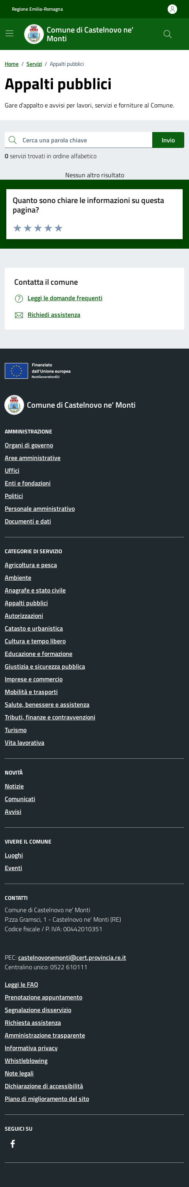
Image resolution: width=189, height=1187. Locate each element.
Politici (14, 495)
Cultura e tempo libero (35, 641)
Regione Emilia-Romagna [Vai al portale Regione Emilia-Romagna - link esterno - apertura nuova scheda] (37, 9)
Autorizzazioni (24, 615)
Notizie (14, 786)
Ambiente (18, 577)
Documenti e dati (28, 521)
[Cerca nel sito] (167, 34)
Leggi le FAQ (21, 984)
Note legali (19, 1073)
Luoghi (14, 855)
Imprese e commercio (33, 679)
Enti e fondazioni (28, 483)
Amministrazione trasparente (45, 1035)
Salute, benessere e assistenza (47, 704)
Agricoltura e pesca (31, 565)
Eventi (13, 868)
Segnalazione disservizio (38, 1009)
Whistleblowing (26, 1060)
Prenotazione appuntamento (43, 997)
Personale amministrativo (40, 508)
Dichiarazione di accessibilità (44, 1086)
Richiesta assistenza (33, 1022)
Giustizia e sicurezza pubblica (45, 666)
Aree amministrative (32, 457)
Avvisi (13, 811)
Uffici (12, 470)
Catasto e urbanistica (34, 628)
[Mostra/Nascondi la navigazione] (9, 33)
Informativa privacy (31, 1048)
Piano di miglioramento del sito (47, 1098)
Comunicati (20, 798)
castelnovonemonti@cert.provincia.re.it (72, 957)
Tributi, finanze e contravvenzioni (50, 717)
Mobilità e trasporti (31, 691)
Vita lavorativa (24, 742)
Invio (168, 140)
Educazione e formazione (38, 653)
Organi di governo (29, 445)
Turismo (15, 729)
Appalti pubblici (26, 603)
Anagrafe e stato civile (35, 590)
